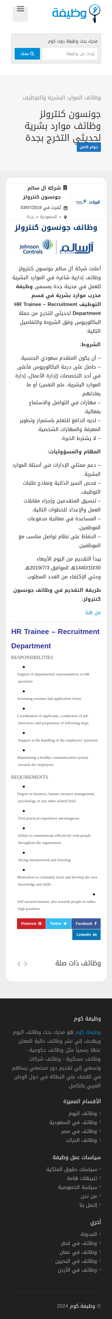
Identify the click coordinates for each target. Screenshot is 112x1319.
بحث (27, 54)
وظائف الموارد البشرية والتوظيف (62, 98)
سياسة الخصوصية (77, 1188)
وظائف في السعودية (73, 1123)
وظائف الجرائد (81, 1141)
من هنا (93, 612)
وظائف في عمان (78, 1253)
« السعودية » (48, 217)
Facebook (84, 923)
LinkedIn (83, 934)
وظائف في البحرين (76, 1262)
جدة (30, 217)
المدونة (89, 1235)
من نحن (89, 1197)
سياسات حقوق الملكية (71, 1170)
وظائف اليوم (83, 1114)
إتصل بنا (88, 1206)
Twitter (56, 923)
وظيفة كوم (88, 1032)
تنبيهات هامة (82, 1179)
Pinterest (28, 923)
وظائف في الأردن (77, 1271)
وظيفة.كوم (82, 1306)
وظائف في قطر (79, 1244)
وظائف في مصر (79, 1132)
